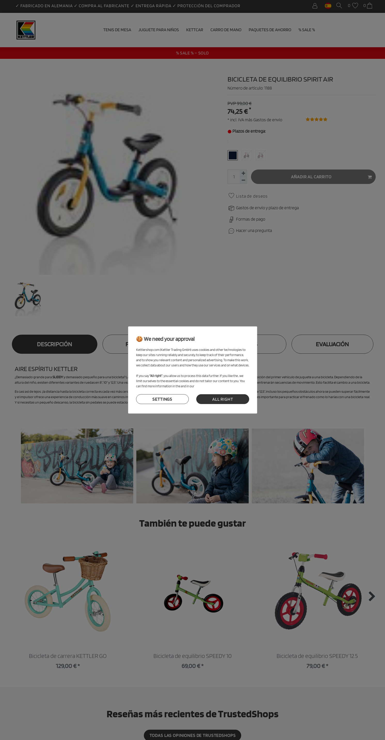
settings (162, 399)
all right (222, 399)
